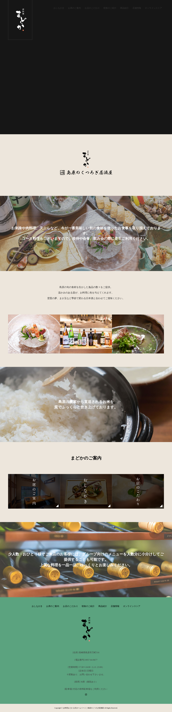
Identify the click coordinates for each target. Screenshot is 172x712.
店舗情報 (136, 8)
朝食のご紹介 (109, 8)
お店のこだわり (92, 8)
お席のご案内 (74, 8)
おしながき (58, 8)
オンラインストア (153, 8)
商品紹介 (124, 8)
